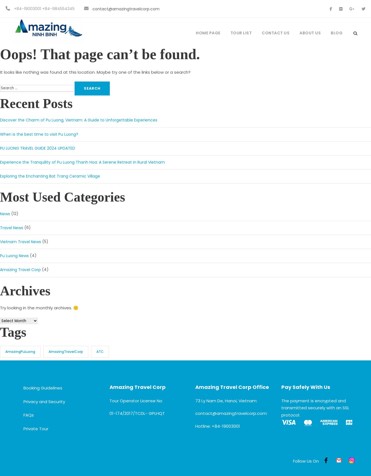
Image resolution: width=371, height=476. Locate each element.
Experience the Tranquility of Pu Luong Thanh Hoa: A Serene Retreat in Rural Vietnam (82, 162)
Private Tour (35, 429)
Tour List (241, 33)
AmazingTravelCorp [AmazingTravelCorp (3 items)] (66, 351)
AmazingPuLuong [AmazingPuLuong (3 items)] (20, 351)
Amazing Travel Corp (20, 270)
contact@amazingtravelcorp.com (126, 9)
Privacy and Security (44, 402)
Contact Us (275, 33)
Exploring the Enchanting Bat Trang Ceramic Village (50, 176)
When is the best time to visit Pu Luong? (39, 134)
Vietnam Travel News (20, 242)
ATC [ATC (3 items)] (100, 351)
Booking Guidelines (42, 388)
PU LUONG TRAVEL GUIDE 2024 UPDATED (37, 148)
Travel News (11, 228)
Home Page (208, 33)
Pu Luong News (14, 256)
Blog (337, 33)
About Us (310, 33)
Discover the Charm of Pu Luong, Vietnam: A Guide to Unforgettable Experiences (78, 120)
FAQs (28, 415)
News (5, 214)
